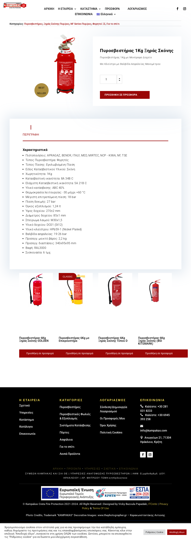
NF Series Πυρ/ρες (80, 23)
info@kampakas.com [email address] (153, 430)
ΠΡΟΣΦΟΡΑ (112, 9)
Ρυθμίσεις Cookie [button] (154, 532)
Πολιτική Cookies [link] (111, 432)
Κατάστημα (26, 419)
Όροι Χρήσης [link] (108, 425)
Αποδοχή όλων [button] (176, 532)
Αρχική (58, 468)
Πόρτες (64, 432)
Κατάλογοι (26, 426)
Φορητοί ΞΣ (98, 23)
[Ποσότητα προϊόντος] (108, 79)
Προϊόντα (74, 468)
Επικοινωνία (27, 433)
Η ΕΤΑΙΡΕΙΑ (65, 9)
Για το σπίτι (113, 23)
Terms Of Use (100, 508)
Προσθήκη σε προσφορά (121, 94)
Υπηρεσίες (26, 412)
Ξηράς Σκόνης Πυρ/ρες (56, 23)
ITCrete (152, 504)
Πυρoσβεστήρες (70, 407)
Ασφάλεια (66, 439)
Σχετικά (24, 405)
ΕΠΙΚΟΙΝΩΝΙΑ (84, 14)
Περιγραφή (31, 135)
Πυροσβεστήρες (33, 23)
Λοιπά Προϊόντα (70, 454)
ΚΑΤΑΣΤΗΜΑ (88, 9)
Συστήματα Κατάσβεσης (75, 425)
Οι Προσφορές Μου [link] (112, 418)
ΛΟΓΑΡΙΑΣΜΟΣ (137, 9)
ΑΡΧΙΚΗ (49, 9)
